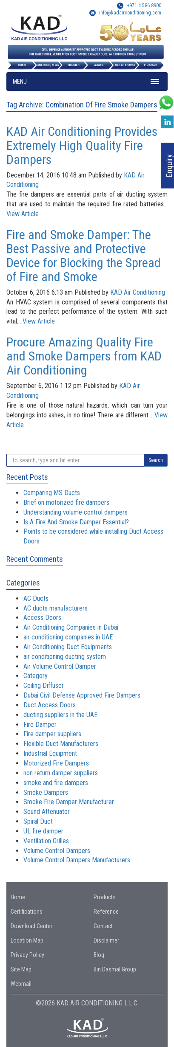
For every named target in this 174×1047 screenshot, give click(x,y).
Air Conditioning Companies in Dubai (70, 627)
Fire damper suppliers (52, 734)
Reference (106, 912)
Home (18, 897)
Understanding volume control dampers (75, 512)
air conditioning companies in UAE (68, 637)
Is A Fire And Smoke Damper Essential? (76, 522)
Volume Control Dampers (56, 851)
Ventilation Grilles (46, 841)
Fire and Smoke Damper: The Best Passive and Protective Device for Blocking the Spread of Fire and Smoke (83, 255)
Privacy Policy (27, 955)
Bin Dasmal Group (115, 969)
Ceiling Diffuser (43, 685)
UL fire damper (43, 831)
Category (35, 676)
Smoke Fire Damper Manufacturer (68, 802)
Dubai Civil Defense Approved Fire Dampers (81, 695)
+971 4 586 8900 (139, 5)
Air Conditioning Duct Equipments (67, 647)
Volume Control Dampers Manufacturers (76, 860)
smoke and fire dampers (55, 783)
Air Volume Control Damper (59, 666)
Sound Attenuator (46, 812)
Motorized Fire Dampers (56, 763)
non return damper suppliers (60, 773)
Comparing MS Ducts (51, 493)
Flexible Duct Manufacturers (60, 744)
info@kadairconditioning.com (130, 13)
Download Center (31, 926)
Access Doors (42, 618)
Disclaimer (106, 940)
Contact (103, 926)
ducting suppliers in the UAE (60, 715)
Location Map (27, 940)
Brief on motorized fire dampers (66, 502)
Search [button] (155, 460)
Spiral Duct (38, 821)
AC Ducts (35, 598)
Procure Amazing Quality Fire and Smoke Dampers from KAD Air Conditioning (84, 356)
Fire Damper (40, 725)
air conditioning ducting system (64, 657)
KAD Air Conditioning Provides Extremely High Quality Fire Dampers (81, 145)
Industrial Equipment (50, 753)
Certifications (27, 912)
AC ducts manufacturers (55, 608)
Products (105, 897)
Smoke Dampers (45, 792)
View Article (22, 214)
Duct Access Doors (49, 705)
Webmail (21, 984)
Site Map (21, 969)
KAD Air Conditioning (137, 292)
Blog (99, 955)
